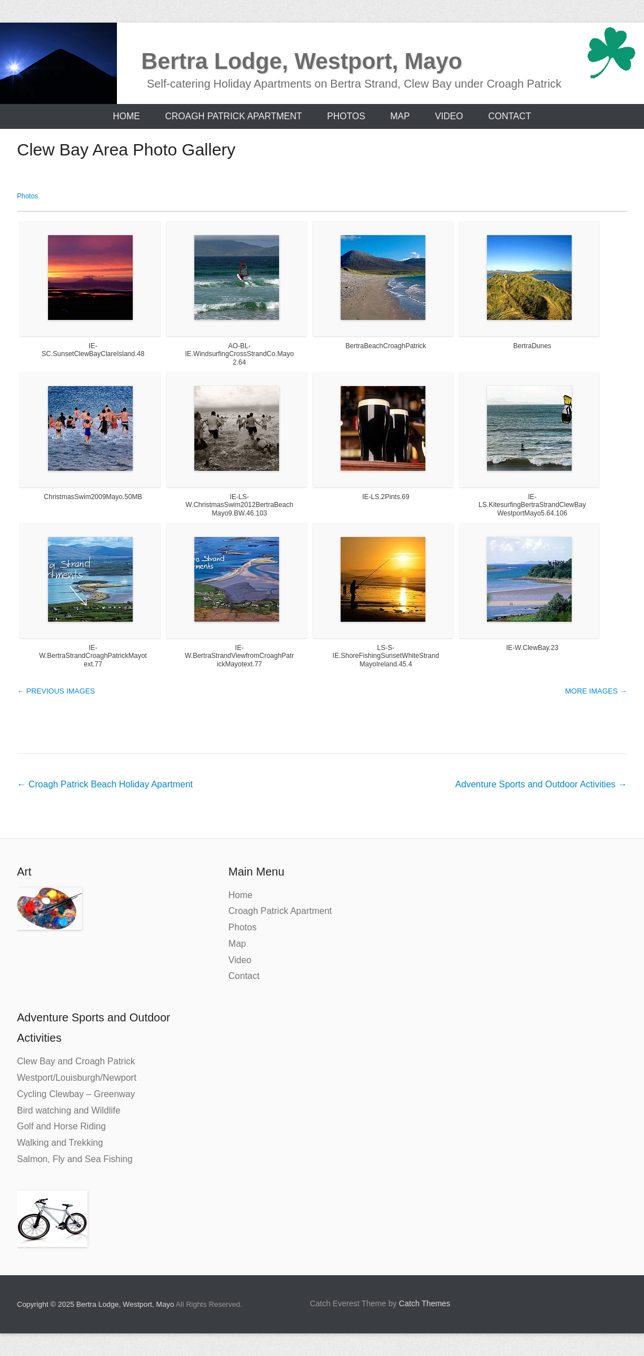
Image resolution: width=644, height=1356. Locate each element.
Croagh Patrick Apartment (233, 116)
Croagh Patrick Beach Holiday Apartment (105, 784)
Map (400, 116)
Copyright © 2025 (46, 1304)
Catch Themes (424, 1303)
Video (449, 116)
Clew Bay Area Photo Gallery (126, 149)
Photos (346, 116)
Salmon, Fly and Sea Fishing (75, 1159)
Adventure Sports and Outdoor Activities (541, 784)
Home (126, 116)
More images (596, 691)
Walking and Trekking (60, 1142)
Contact (509, 116)
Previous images (56, 691)
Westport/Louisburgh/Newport (76, 1077)
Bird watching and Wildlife (68, 1110)
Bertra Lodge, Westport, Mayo (301, 61)
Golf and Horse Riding (61, 1126)
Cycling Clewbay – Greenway (76, 1094)
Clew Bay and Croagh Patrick (76, 1061)
